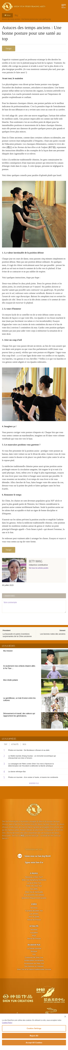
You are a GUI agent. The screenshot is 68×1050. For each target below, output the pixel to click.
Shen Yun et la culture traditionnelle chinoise (34, 973)
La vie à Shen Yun (34, 886)
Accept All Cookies (34, 1042)
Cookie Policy (7, 1022)
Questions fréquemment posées (34, 901)
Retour (7, 15)
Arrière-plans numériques (34, 964)
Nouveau (33, 911)
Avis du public (34, 920)
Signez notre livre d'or (34, 866)
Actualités (15, 747)
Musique (34, 955)
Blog (16, 15)
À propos (34, 876)
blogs (34, 939)
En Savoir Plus (34, 948)
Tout (5, 747)
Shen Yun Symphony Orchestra (34, 883)
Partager (8, 48)
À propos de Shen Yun (34, 914)
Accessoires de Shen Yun (34, 967)
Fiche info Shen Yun (34, 889)
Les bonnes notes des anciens (52, 637)
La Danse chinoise (34, 952)
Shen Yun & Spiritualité (34, 895)
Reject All (34, 1035)
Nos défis (34, 892)
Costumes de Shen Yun (34, 961)
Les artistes (34, 917)
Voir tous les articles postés (38, 571)
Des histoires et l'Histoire (34, 970)
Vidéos (34, 907)
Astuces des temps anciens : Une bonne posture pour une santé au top (26, 19)
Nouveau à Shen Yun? (34, 880)
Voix (34, 958)
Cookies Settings (34, 1028)
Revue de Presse (34, 923)
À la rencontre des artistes (34, 898)
